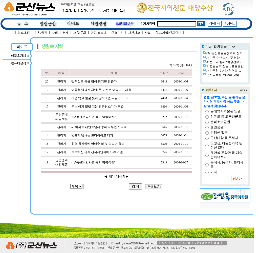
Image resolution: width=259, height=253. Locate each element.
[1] (109, 176)
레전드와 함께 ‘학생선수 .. (224, 62)
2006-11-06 (181, 81)
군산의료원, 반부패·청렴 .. (223, 75)
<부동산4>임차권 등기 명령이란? (93, 117)
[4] (120, 176)
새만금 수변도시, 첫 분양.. (223, 57)
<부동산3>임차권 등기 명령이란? (93, 162)
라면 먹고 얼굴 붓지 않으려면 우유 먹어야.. (100, 98)
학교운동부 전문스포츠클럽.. (225, 66)
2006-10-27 (181, 162)
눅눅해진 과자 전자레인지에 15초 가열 (97, 152)
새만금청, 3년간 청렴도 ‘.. (223, 70)
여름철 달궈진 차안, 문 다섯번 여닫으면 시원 (101, 90)
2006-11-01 (181, 117)
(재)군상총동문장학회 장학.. (225, 53)
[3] (116, 176)
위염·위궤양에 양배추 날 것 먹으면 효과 (97, 143)
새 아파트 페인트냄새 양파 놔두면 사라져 (99, 127)
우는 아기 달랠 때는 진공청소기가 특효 (97, 106)
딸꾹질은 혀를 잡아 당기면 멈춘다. (94, 81)
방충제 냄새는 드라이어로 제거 (92, 135)
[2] (113, 176)
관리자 (61, 81)
